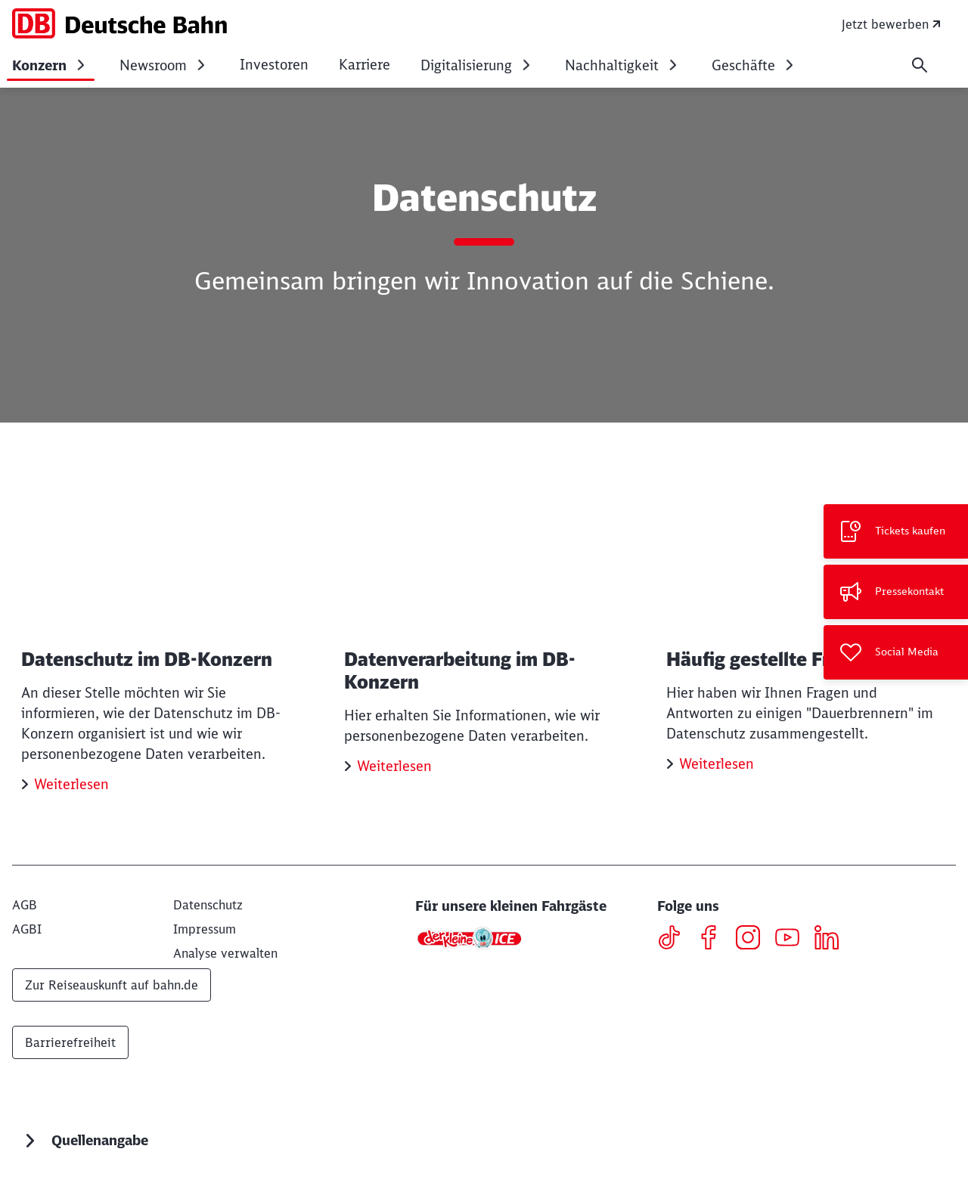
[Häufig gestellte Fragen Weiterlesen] (806, 626)
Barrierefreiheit (70, 1042)
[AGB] (24, 904)
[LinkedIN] (832, 939)
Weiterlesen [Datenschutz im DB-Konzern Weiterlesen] (71, 784)
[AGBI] (27, 929)
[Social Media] (896, 652)
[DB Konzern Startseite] (119, 23)
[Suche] (919, 65)
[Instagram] (753, 939)
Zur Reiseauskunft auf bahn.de (111, 985)
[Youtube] (793, 939)
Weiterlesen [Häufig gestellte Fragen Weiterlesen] (716, 764)
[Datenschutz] (208, 904)
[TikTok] (675, 939)
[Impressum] (204, 929)
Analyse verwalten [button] (225, 953)
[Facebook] (714, 939)
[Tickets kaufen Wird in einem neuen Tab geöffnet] (896, 531)
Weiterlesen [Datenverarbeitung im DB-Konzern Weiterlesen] (394, 766)
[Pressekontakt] (896, 592)
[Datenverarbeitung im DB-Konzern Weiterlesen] (484, 627)
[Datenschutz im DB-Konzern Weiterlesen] (161, 636)
